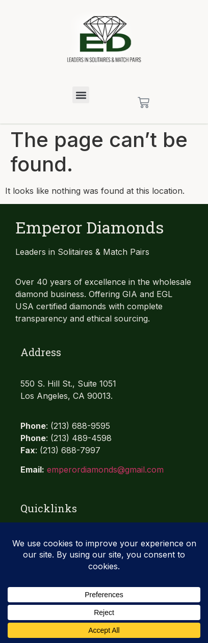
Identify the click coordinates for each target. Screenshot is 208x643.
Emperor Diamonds (89, 227)
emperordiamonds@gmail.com (105, 469)
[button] (80, 94)
